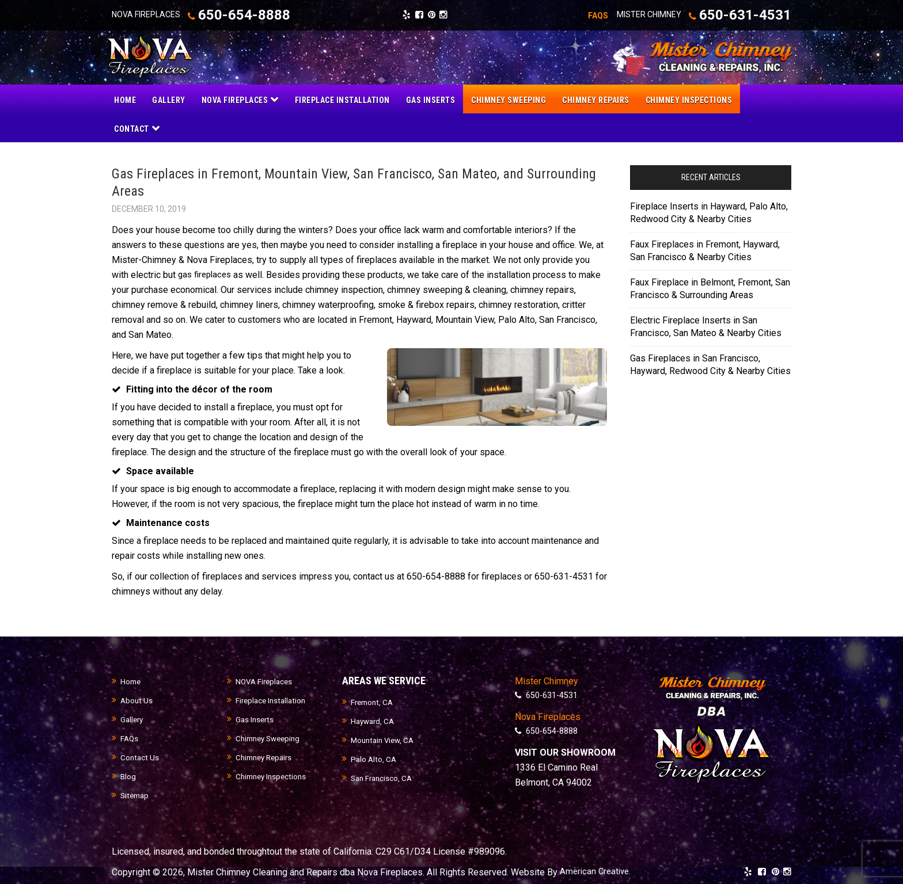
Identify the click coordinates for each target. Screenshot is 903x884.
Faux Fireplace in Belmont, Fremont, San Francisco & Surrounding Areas (710, 287)
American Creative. (597, 870)
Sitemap (135, 794)
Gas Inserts (256, 718)
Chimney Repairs (266, 756)
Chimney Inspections (273, 775)
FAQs (129, 737)
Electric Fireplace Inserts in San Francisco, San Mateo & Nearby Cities (705, 325)
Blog (128, 775)
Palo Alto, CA (374, 758)
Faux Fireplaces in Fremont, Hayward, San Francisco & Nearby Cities (705, 249)
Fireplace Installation (273, 699)
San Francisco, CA (383, 777)
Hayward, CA (374, 720)
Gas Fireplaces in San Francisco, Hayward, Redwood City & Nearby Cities (710, 363)
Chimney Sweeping (271, 737)
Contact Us (140, 756)
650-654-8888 (252, 15)
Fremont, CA (373, 701)
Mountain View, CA (385, 739)
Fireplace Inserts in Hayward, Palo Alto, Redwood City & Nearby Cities (709, 211)
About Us (137, 699)
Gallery (132, 718)
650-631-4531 (726, 15)
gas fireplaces (207, 273)
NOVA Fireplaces (265, 680)
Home (131, 680)
